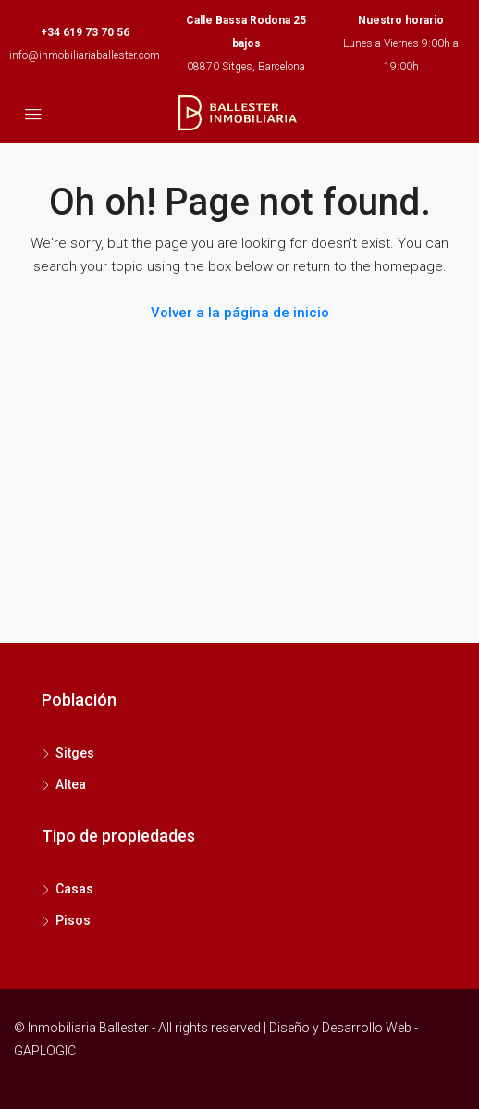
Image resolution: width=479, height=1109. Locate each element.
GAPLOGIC (45, 1050)
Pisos (73, 920)
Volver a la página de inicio (240, 312)
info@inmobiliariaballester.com (84, 55)
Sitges (74, 752)
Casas (74, 888)
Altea (70, 784)
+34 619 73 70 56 (85, 32)
